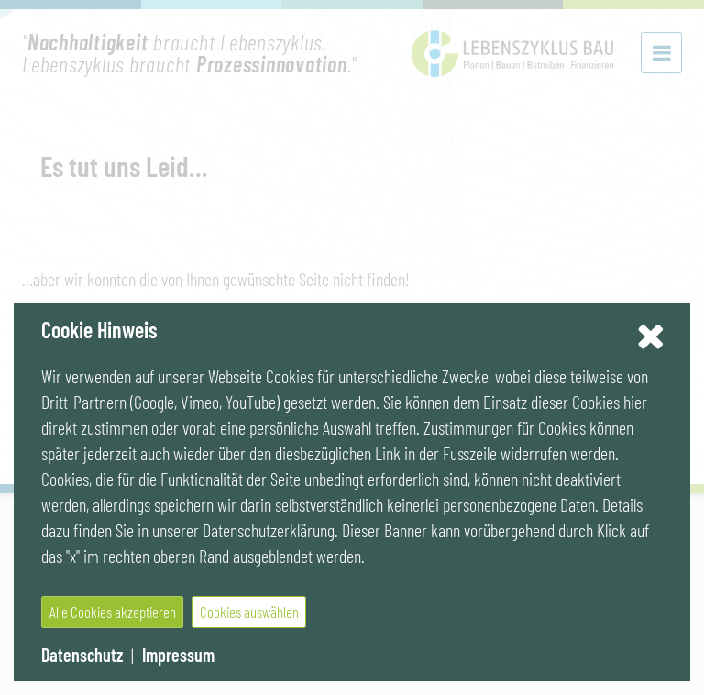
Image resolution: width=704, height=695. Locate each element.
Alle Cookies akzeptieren (113, 611)
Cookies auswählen (249, 611)
